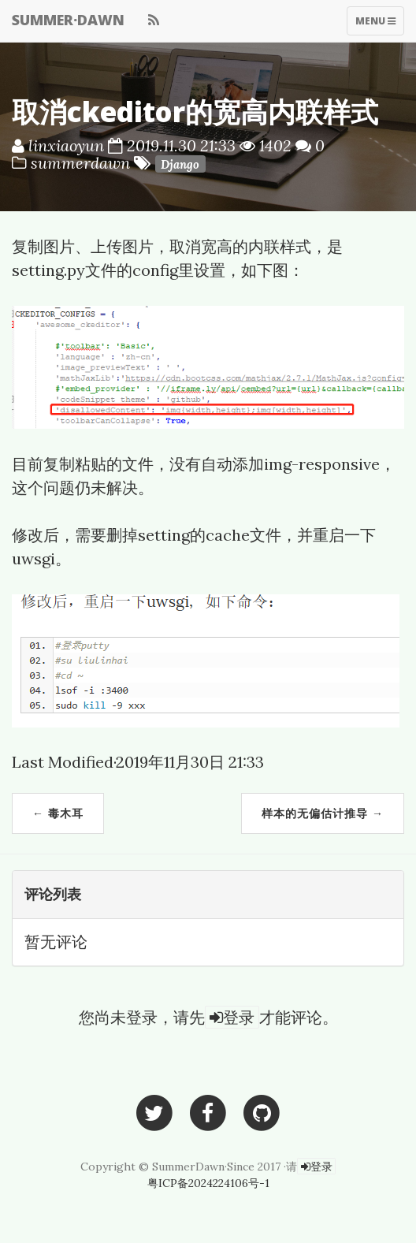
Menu (375, 24)
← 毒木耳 (58, 813)
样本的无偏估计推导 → (323, 813)
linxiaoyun (66, 145)
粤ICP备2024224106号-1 (208, 1183)
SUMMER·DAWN (68, 19)
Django (180, 164)
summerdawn (82, 163)
